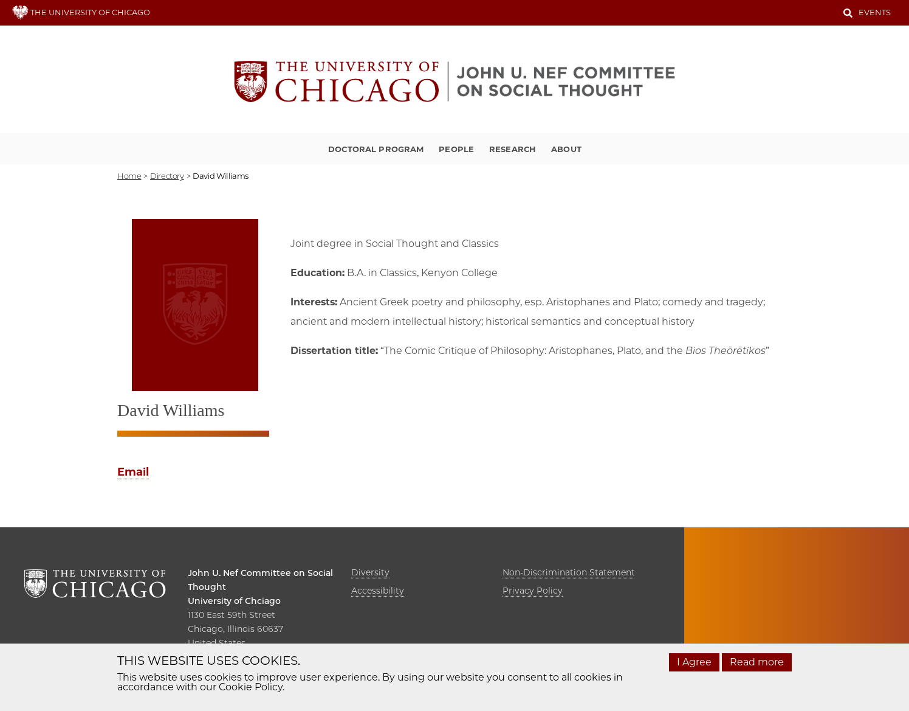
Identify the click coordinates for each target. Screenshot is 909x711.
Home (129, 176)
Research (512, 149)
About (566, 149)
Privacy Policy (533, 590)
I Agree (694, 662)
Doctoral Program (376, 149)
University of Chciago (234, 600)
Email (133, 472)
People (456, 149)
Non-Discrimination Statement (569, 572)
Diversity (370, 572)
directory (167, 176)
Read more (757, 662)
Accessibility (377, 590)
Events (875, 12)
